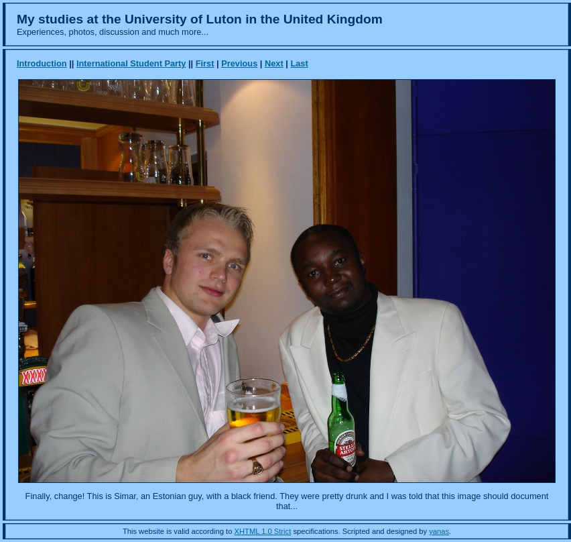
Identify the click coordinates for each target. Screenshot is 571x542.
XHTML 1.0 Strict (263, 531)
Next (274, 63)
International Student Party (131, 63)
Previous (239, 63)
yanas (439, 531)
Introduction (42, 63)
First (205, 63)
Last (299, 63)
